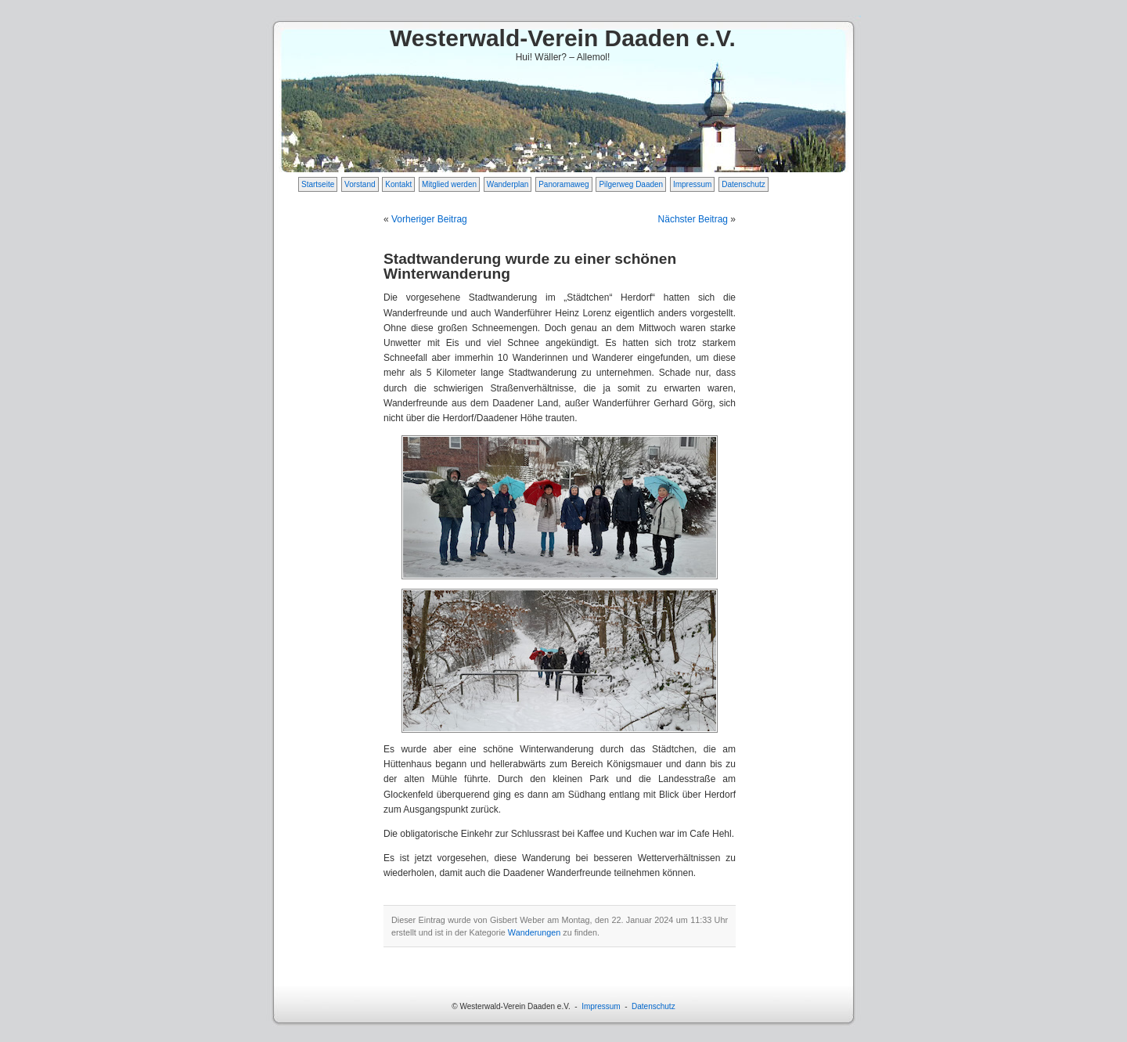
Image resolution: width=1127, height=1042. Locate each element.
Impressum (692, 184)
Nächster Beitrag (693, 219)
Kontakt (398, 184)
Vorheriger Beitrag (429, 219)
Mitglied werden (449, 184)
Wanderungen (534, 932)
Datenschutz (743, 184)
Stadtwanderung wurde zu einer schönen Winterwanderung (529, 266)
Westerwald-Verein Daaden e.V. (563, 38)
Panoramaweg (563, 184)
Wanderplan (508, 184)
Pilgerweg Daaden (631, 184)
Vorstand (359, 184)
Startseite (317, 184)
